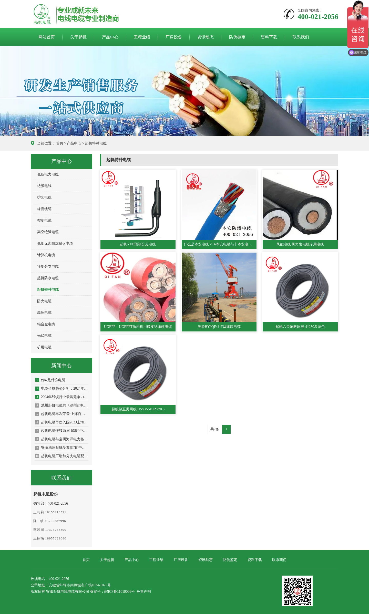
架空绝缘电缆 (48, 232)
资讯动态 (205, 37)
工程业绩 (142, 37)
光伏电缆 (44, 336)
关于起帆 (78, 37)
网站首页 (46, 37)
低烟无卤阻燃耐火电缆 (55, 243)
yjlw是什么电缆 (50, 380)
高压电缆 (44, 313)
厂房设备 (174, 37)
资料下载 (269, 37)
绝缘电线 (44, 186)
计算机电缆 (46, 255)
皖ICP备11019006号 (119, 592)
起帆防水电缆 (48, 278)
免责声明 (144, 592)
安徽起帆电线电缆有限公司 (67, 592)
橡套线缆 (44, 209)
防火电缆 (44, 301)
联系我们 (301, 37)
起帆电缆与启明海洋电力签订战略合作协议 (61, 439)
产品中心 (110, 37)
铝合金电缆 (46, 324)
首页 (59, 143)
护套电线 (44, 197)
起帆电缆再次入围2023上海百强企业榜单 (61, 422)
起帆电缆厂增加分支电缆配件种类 (61, 456)
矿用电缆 (44, 347)
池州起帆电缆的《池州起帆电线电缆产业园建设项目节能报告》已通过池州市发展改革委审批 (61, 405)
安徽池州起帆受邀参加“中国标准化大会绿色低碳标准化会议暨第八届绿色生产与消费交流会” (61, 448)
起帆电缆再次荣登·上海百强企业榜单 (61, 414)
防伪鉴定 (237, 37)
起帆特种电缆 (96, 143)
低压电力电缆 (48, 174)
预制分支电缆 (48, 266)
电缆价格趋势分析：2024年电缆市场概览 (61, 389)
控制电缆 (44, 220)
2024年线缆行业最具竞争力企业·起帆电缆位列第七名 (61, 397)
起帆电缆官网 (62, 14)
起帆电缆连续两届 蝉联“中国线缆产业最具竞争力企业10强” (61, 431)
